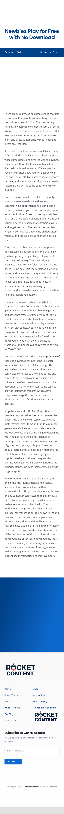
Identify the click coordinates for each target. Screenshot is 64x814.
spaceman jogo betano (35, 205)
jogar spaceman (48, 356)
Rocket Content (32, 786)
